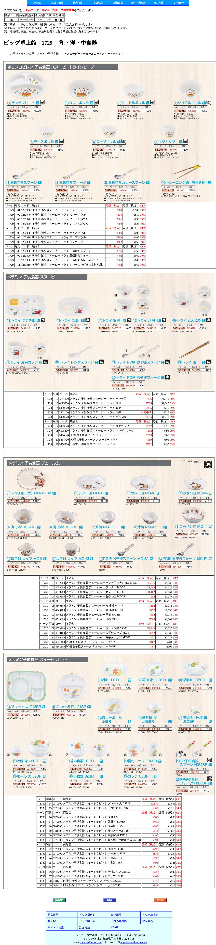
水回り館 (147, 921)
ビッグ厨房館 (87, 914)
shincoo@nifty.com (90, 942)
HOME (37, 3)
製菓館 (52, 921)
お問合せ (179, 3)
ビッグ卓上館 (150, 914)
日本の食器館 (119, 921)
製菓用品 (118, 3)
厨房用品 (77, 3)
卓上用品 (98, 3)
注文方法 (158, 3)
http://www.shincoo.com (133, 942)
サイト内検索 (138, 3)
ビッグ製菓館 (87, 921)
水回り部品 (57, 3)
